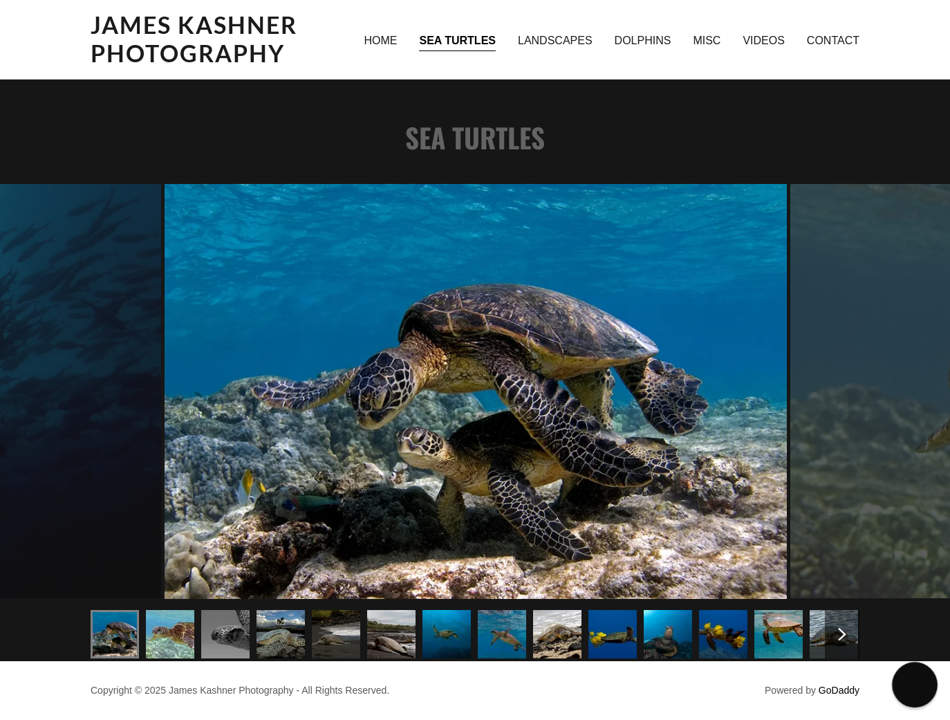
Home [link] (380, 40)
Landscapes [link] (555, 40)
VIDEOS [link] (763, 40)
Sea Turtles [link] (457, 40)
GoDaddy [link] (839, 690)
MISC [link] (706, 40)
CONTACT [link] (833, 40)
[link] (225, 58)
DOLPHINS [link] (643, 40)
